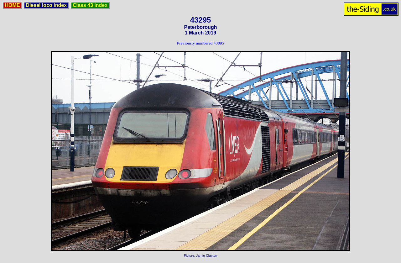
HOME (12, 5)
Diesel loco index (46, 5)
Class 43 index (90, 5)
